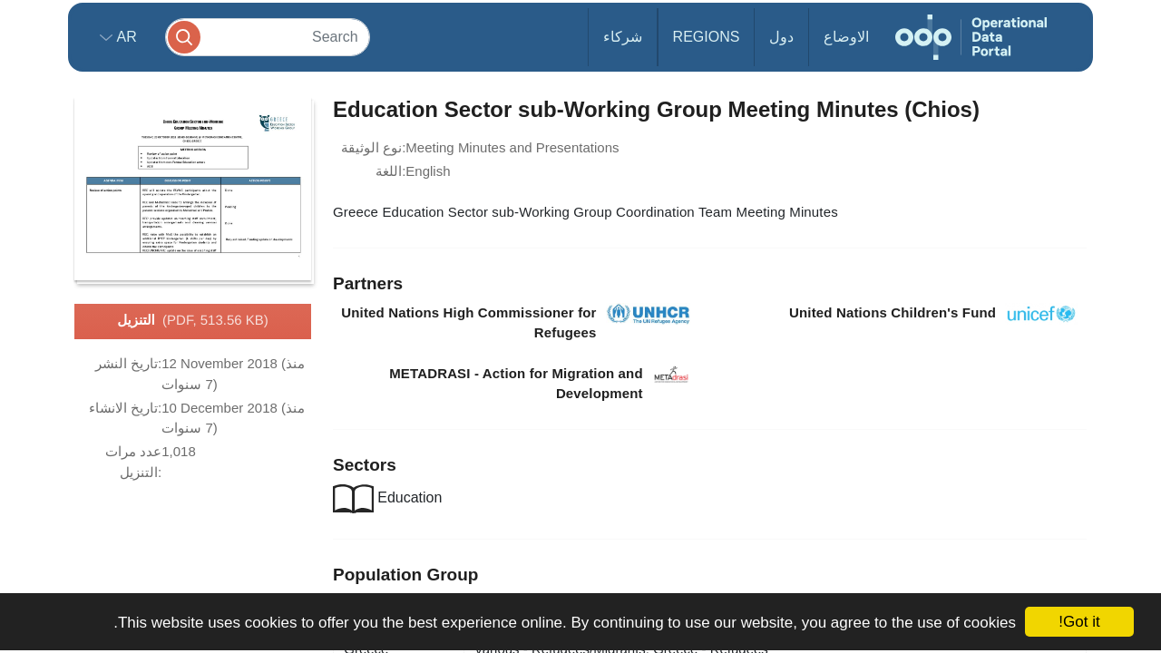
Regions (706, 36)
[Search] (267, 36)
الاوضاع (846, 36)
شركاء (622, 36)
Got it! (1079, 621)
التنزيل (192, 321)
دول (781, 36)
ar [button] (124, 36)
